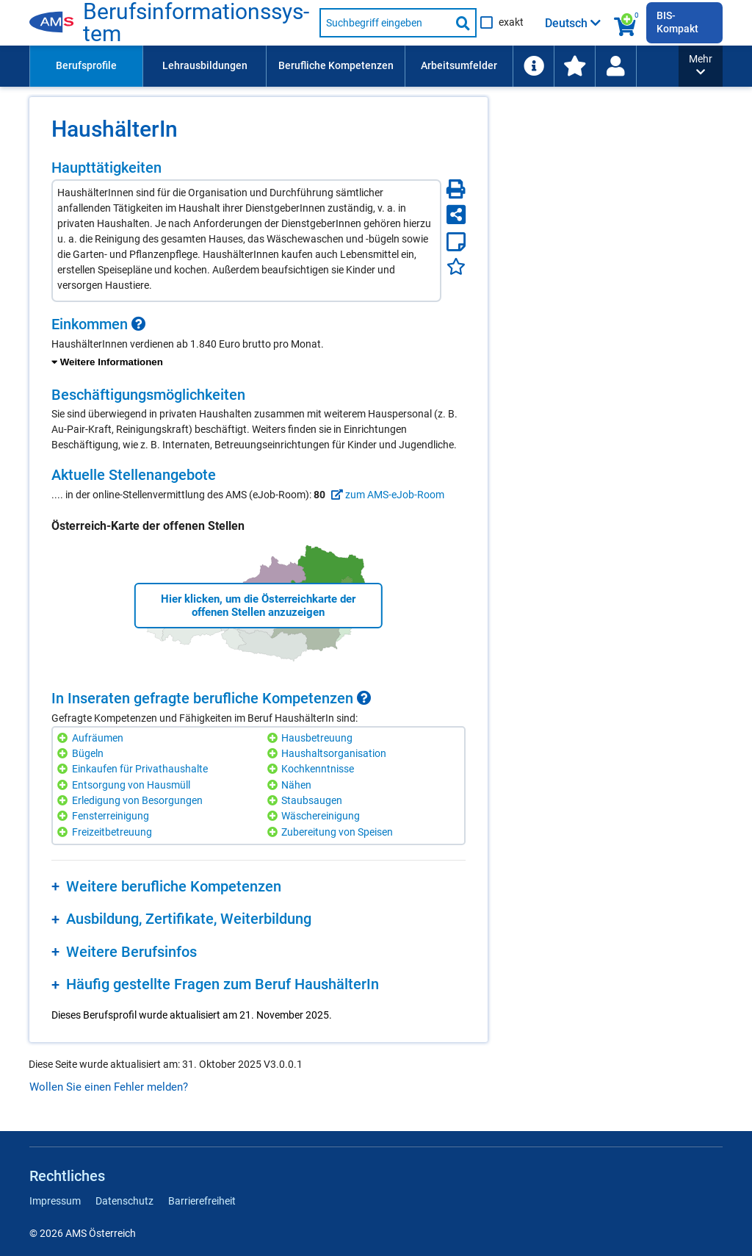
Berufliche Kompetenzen (336, 65)
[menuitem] (85, 66)
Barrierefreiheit (202, 1201)
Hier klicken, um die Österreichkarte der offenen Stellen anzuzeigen (258, 605)
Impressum (55, 1201)
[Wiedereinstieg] (723, 66)
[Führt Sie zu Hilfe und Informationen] (641, 66)
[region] (258, 343)
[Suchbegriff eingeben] (384, 22)
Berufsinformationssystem (197, 23)
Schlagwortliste (567, 65)
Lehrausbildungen (204, 65)
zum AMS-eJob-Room (386, 494)
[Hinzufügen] (64, 738)
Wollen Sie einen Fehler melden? (108, 1087)
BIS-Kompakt (677, 22)
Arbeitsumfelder (459, 65)
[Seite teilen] (456, 215)
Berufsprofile (86, 65)
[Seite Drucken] (456, 188)
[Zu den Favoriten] (682, 66)
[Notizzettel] (456, 242)
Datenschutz (124, 1201)
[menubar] (387, 66)
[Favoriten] (456, 266)
